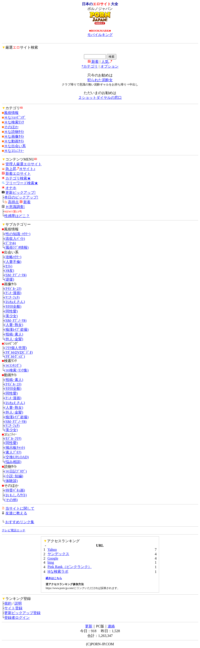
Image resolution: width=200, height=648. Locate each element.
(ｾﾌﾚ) (8, 266)
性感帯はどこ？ (17, 216)
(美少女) (11, 316)
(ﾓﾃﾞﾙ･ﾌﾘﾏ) (12, 438)
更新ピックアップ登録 (22, 613)
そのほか (11, 127)
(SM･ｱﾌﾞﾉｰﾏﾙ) (15, 275)
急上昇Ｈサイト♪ (20, 169)
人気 (106, 62)
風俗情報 (11, 113)
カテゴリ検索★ (18, 178)
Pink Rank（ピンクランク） (70, 567)
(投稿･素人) (13, 334)
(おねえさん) (14, 302)
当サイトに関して (19, 508)
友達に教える (16, 513)
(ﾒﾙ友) (9, 270)
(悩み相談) (12, 462)
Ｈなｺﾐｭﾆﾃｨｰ (14, 151)
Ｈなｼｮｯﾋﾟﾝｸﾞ (15, 117)
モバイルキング (100, 35)
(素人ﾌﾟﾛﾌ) (12, 452)
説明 (18, 603)
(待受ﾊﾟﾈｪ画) (14, 490)
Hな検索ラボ (58, 571)
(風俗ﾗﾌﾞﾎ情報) (16, 247)
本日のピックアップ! (21, 197)
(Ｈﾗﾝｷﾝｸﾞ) (12, 365)
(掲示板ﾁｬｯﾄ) (14, 447)
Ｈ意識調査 (15, 207)
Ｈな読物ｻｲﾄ (14, 132)
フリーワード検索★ (21, 183)
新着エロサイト (18, 173)
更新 (88, 626)
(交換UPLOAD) (16, 457)
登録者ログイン (17, 618)
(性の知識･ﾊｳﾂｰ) (17, 234)
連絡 (111, 626)
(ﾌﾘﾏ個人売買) (15, 348)
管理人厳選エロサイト (23, 164)
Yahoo (52, 549)
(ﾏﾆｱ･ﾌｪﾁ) (11, 297)
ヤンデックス (58, 554)
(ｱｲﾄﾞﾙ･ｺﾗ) (12, 289)
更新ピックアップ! (20, 192)
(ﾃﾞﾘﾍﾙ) (10, 243)
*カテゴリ (89, 66)
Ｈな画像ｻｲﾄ (14, 136)
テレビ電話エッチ (13, 530)
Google (53, 558)
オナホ (10, 188)
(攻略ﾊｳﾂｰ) (12, 257)
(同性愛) (11, 311)
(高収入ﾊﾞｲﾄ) (14, 239)
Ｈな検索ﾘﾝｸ (14, 122)
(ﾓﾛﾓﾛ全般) (12, 306)
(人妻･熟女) (13, 325)
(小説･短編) (13, 476)
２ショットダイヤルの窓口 (100, 97)
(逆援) (9, 279)
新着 (93, 62)
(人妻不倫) (12, 262)
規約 (8, 603)
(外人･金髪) (13, 339)
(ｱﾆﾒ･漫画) (12, 293)
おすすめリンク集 (19, 522)
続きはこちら (54, 578)
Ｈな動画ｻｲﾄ (14, 141)
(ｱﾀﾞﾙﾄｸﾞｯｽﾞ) (14, 356)
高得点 (13, 202)
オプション (109, 66)
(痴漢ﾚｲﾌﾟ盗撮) (16, 329)
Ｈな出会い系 (15, 146)
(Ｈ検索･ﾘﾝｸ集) (16, 370)
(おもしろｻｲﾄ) (15, 495)
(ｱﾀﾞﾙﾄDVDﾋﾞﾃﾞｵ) (18, 352)
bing (51, 562)
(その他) (11, 500)
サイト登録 (13, 608)
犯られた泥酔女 (100, 80)
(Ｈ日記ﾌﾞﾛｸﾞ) (15, 471)
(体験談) (11, 481)
